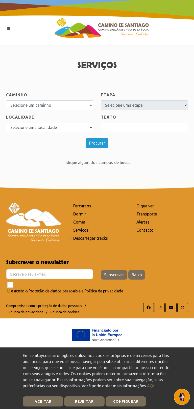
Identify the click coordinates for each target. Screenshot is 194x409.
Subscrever (114, 274)
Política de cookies (65, 312)
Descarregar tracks (90, 238)
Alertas (143, 222)
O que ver (145, 206)
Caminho (16, 95)
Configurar (126, 401)
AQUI (152, 386)
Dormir (79, 214)
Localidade (20, 117)
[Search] (144, 127)
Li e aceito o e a (65, 291)
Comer (79, 222)
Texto (108, 117)
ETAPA (108, 95)
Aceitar (43, 401)
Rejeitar (84, 401)
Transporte (146, 214)
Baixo (137, 274)
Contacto (145, 230)
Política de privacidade (103, 291)
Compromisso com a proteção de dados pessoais (44, 306)
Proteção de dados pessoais (53, 291)
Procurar (97, 143)
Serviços (81, 230)
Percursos (82, 206)
